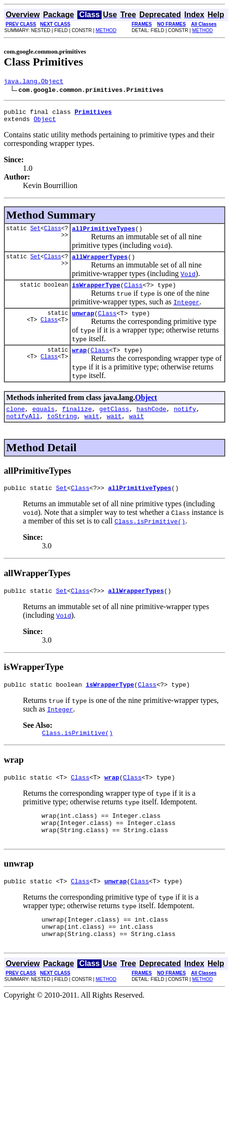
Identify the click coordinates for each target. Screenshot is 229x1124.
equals (43, 421)
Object (44, 123)
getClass (114, 421)
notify (185, 421)
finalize (77, 421)
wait (91, 430)
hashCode (151, 421)
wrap (79, 361)
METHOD (106, 30)
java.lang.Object (33, 82)
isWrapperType (96, 293)
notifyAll (23, 430)
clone (15, 421)
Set (35, 234)
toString (62, 430)
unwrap (83, 323)
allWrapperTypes (100, 263)
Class (52, 234)
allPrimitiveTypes (103, 234)
